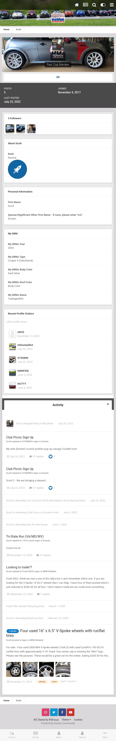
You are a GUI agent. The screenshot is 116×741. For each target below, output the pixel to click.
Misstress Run (35, 618)
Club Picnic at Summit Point (43, 512)
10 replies (43, 555)
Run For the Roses (37, 524)
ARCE (20, 332)
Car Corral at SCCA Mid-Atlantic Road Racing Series (56, 500)
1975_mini (27, 540)
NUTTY (21, 383)
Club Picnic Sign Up (20, 437)
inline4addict (25, 344)
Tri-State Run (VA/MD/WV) (25, 536)
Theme (66, 719)
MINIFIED (23, 370)
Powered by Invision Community (58, 723)
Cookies (78, 719)
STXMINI (22, 357)
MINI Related (49, 571)
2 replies (43, 594)
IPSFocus (53, 719)
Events (45, 441)
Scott (19, 423)
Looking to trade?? (19, 567)
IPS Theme (39, 719)
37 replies (36, 456)
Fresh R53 (27, 571)
